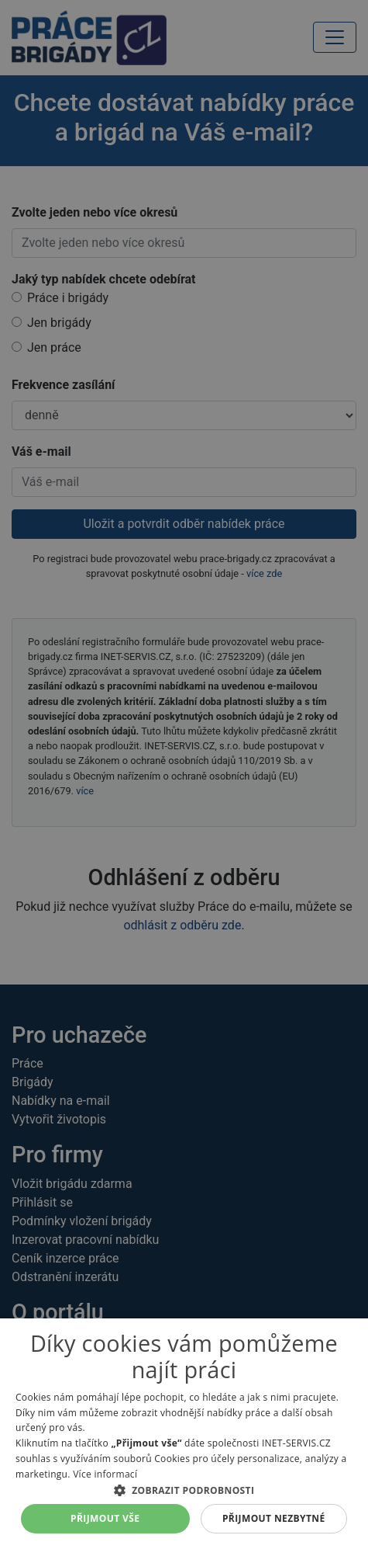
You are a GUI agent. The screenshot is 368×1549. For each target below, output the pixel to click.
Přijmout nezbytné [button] (273, 1518)
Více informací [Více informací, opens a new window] (105, 1474)
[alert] (184, 774)
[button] (184, 1490)
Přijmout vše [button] (105, 1518)
